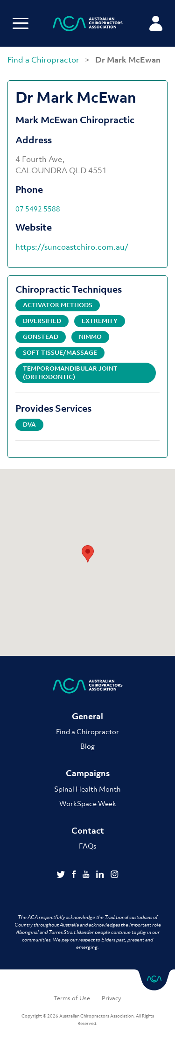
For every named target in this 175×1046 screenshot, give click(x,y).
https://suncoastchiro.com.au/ (71, 247)
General (87, 716)
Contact (87, 830)
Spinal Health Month (87, 788)
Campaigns (88, 773)
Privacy (111, 998)
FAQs (87, 845)
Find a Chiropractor (44, 60)
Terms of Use (72, 998)
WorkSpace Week (87, 803)
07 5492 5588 (37, 208)
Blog (87, 746)
